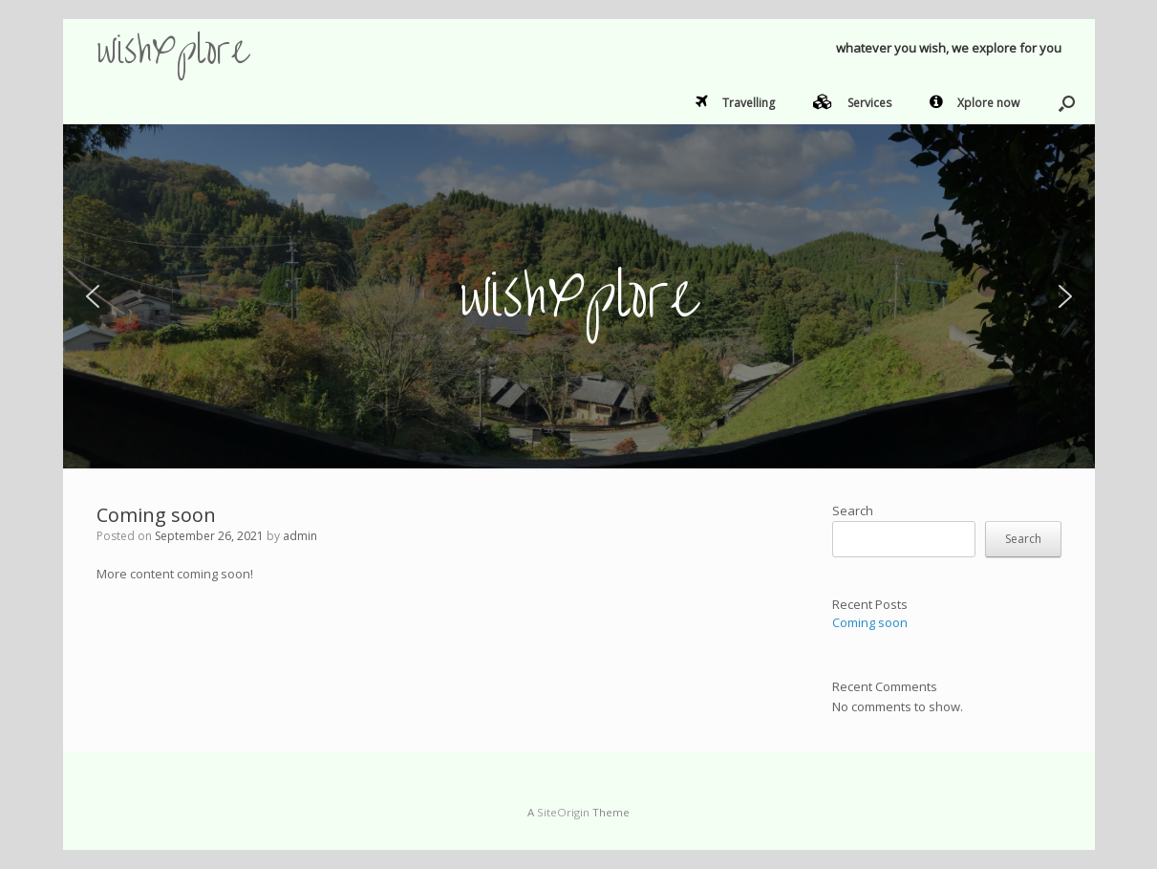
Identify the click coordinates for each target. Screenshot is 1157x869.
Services (852, 103)
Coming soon (156, 515)
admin (300, 536)
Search (852, 510)
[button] (1067, 103)
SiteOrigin (563, 812)
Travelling (735, 103)
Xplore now (974, 103)
